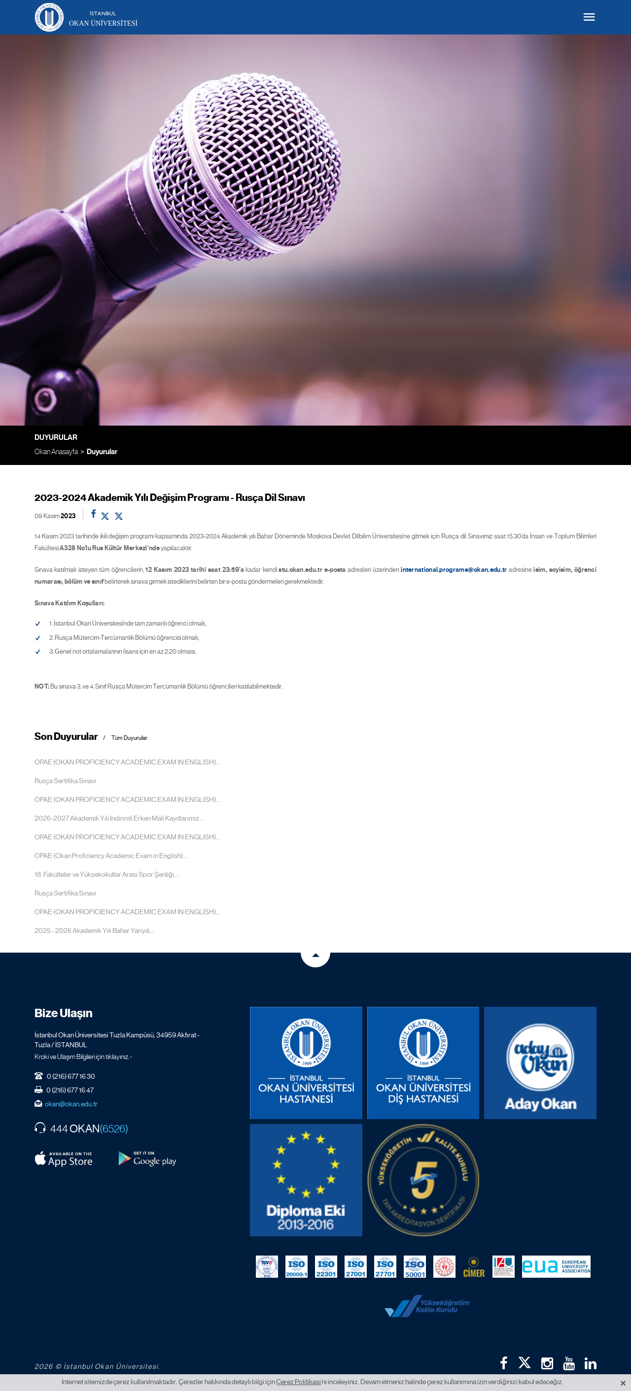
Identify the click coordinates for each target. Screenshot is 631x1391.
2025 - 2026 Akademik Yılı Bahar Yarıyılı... (94, 930)
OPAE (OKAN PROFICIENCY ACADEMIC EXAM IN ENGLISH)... (127, 762)
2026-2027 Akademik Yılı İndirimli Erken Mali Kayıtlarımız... (119, 818)
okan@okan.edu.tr (71, 1104)
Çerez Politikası (298, 1382)
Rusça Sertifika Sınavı (65, 781)
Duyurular (102, 451)
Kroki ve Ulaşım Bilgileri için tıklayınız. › (83, 1056)
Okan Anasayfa (56, 451)
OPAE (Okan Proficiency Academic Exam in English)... (111, 856)
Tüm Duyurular (129, 738)
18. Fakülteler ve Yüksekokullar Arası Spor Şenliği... (106, 874)
